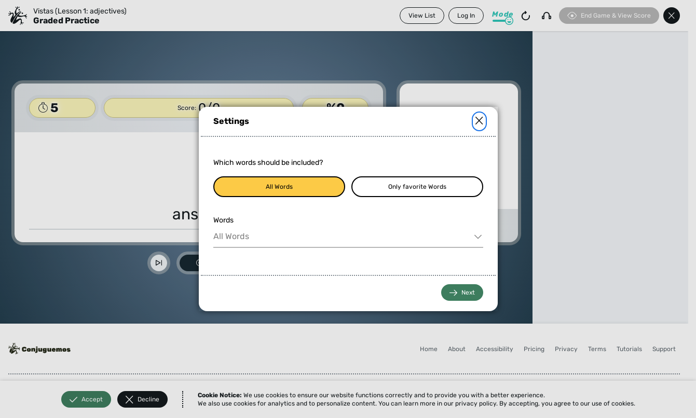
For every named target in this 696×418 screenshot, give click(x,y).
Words (223, 220)
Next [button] (462, 293)
